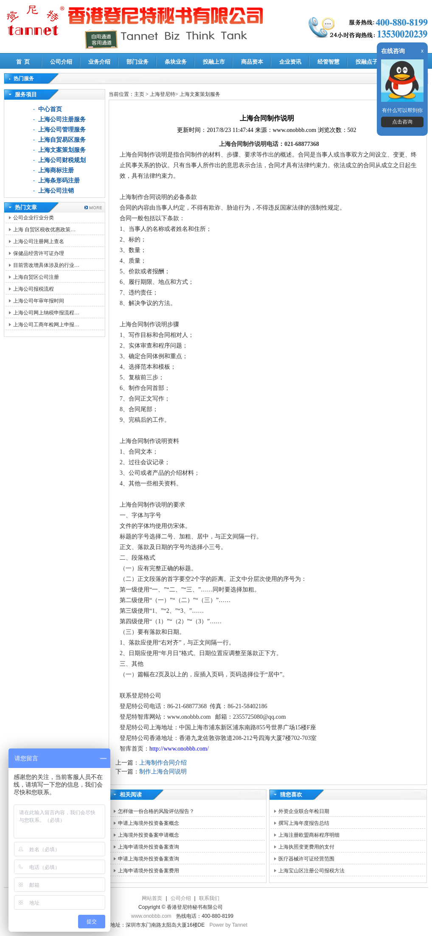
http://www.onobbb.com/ (179, 748)
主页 (139, 94)
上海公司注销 (56, 191)
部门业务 (137, 62)
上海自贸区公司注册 (36, 277)
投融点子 (367, 62)
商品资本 (252, 62)
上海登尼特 (162, 94)
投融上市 (214, 62)
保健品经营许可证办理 (38, 253)
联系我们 (209, 898)
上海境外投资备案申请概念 (148, 835)
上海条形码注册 (59, 180)
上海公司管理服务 (62, 129)
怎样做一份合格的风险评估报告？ (156, 811)
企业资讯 (290, 62)
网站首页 (152, 898)
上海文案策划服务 (62, 150)
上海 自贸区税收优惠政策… (44, 230)
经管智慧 (328, 62)
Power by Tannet (228, 925)
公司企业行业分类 (33, 218)
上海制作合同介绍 (163, 762)
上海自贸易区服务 (62, 140)
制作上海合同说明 (163, 771)
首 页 (23, 62)
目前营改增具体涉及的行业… (46, 265)
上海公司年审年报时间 (38, 301)
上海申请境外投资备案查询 (148, 847)
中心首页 (50, 109)
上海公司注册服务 (62, 119)
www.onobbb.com (151, 916)
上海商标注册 (56, 170)
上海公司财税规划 (62, 160)
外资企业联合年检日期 (303, 811)
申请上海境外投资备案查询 (148, 859)
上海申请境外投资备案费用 (148, 871)
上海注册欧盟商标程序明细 (308, 835)
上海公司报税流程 (33, 289)
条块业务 (176, 62)
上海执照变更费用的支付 (306, 847)
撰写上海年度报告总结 (303, 823)
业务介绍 (99, 62)
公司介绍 (61, 62)
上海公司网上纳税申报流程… (46, 313)
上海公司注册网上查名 (38, 241)
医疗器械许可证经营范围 (306, 859)
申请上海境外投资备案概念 (148, 823)
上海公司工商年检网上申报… (46, 325)
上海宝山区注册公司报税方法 (311, 871)
